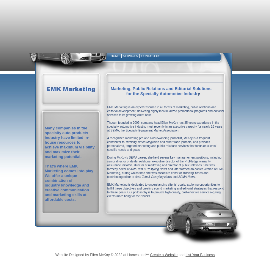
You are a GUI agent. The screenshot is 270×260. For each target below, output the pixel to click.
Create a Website (164, 255)
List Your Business (200, 255)
